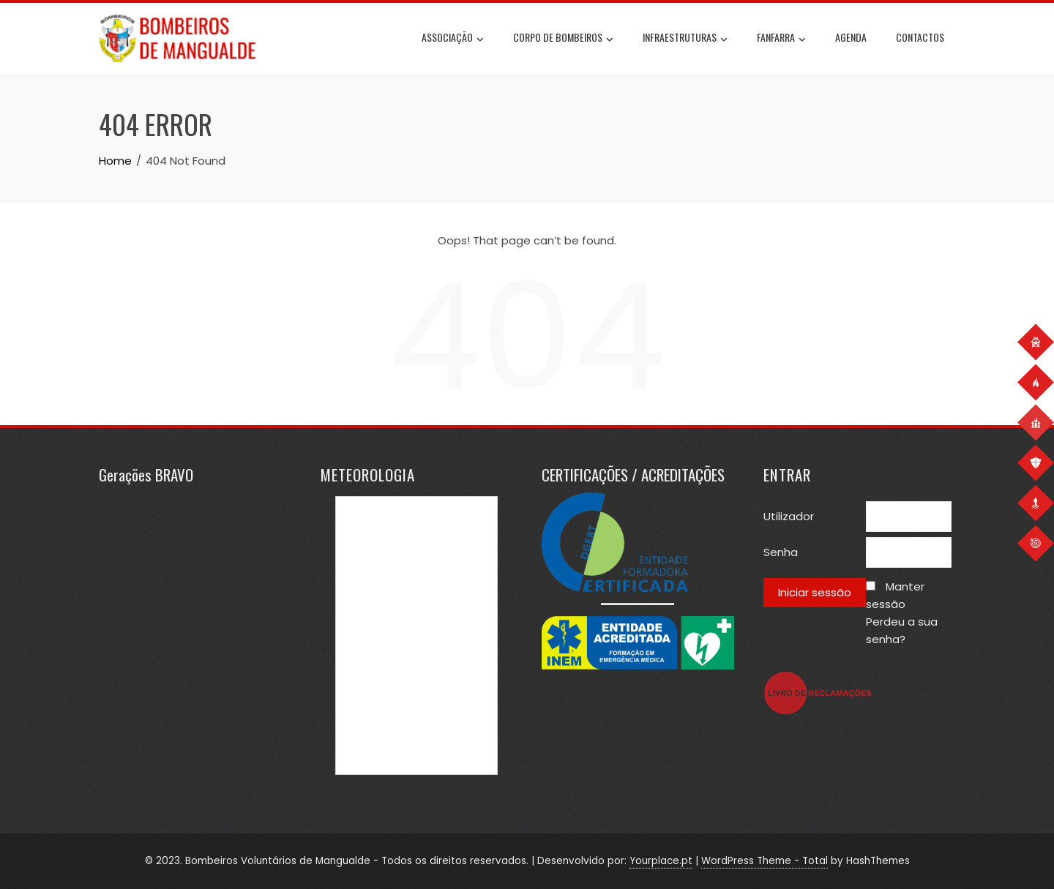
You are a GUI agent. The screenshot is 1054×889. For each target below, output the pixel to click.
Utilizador (788, 516)
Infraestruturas (685, 39)
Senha (780, 552)
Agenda (851, 37)
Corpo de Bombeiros (563, 39)
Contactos (920, 37)
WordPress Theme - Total (764, 861)
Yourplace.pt (660, 861)
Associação (453, 39)
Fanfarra (781, 39)
